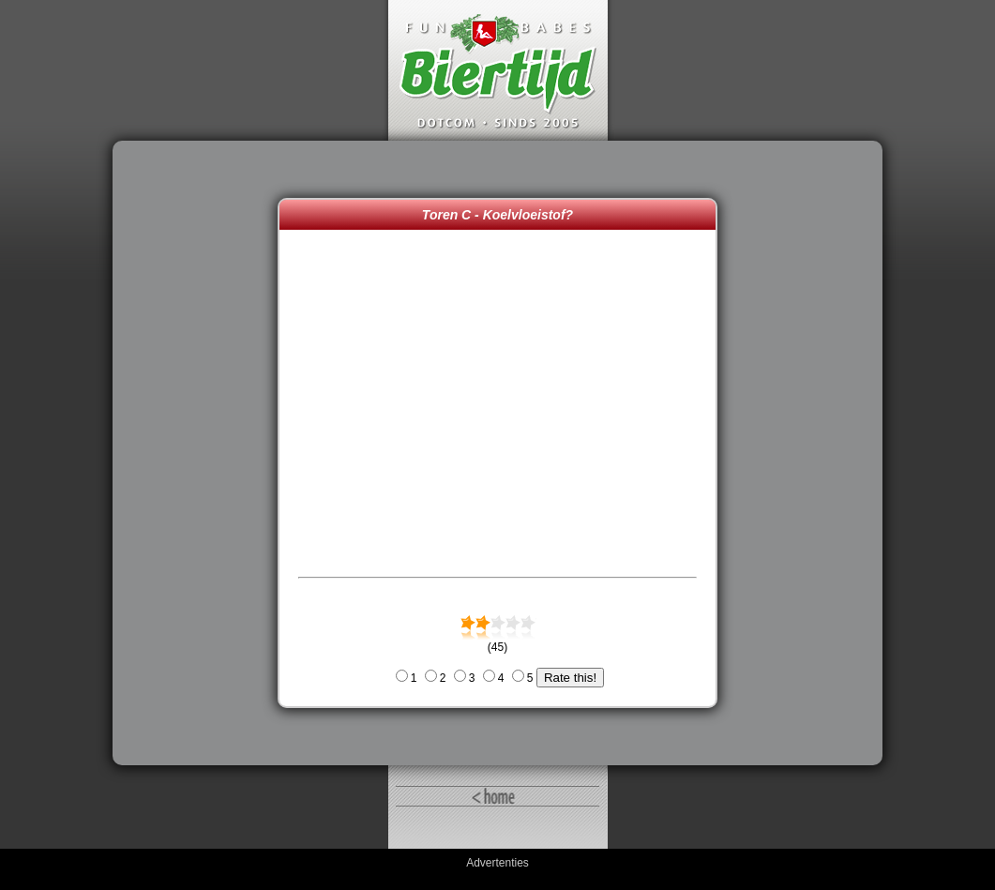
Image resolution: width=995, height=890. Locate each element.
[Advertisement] (199, 453)
